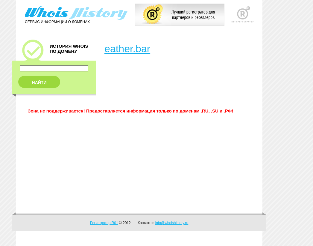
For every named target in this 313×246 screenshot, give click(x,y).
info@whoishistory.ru (172, 223)
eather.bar (127, 48)
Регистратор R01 (104, 223)
